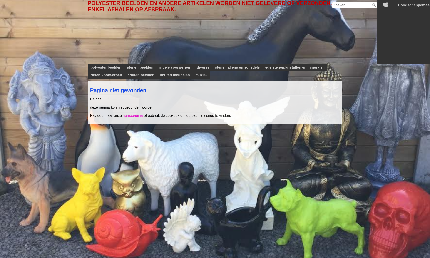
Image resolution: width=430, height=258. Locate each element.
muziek (201, 75)
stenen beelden (140, 67)
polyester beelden (106, 67)
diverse (203, 67)
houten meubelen (175, 75)
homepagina (133, 115)
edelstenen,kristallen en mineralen (295, 67)
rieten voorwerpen (106, 75)
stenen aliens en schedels (237, 67)
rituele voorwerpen (175, 67)
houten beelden (140, 75)
